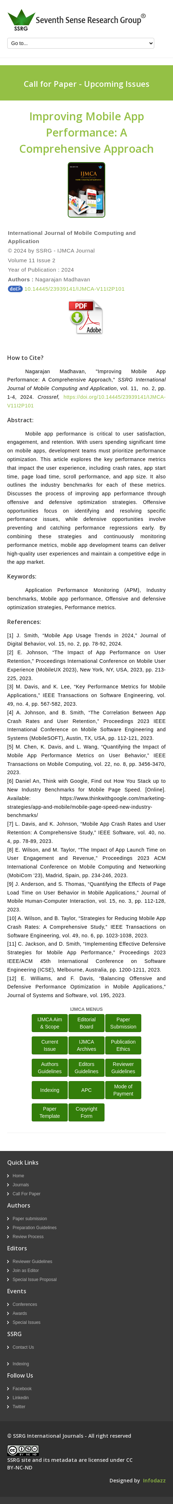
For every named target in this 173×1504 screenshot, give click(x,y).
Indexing (49, 1090)
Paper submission (30, 1218)
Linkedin (21, 1397)
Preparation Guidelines (35, 1227)
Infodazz (154, 1480)
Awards (20, 1313)
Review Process (28, 1236)
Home (18, 1175)
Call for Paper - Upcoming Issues (87, 83)
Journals (21, 1184)
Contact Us (23, 1347)
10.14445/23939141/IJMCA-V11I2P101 (66, 289)
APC (86, 1090)
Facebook (22, 1388)
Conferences (25, 1304)
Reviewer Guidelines (32, 1261)
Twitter (19, 1406)
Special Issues (26, 1322)
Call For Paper (26, 1193)
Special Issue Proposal (35, 1279)
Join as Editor (26, 1270)
